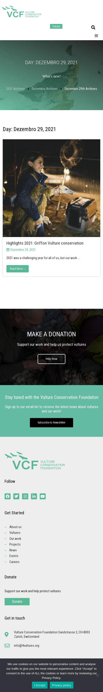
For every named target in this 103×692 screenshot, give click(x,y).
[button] (93, 27)
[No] (97, 675)
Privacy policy (61, 685)
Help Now (51, 358)
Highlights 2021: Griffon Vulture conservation (45, 243)
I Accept (39, 685)
